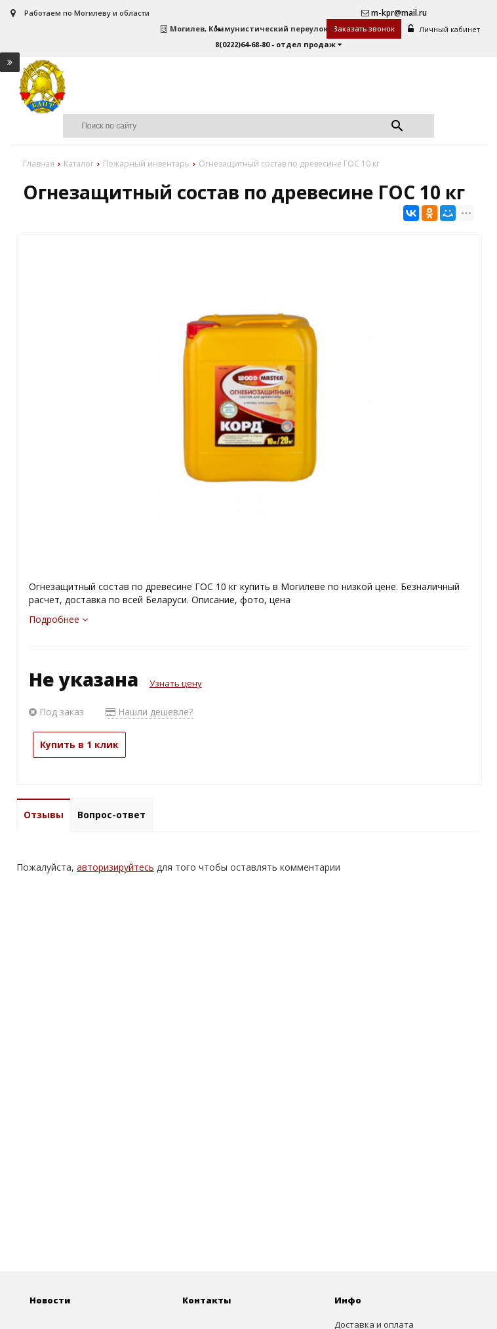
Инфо (347, 1301)
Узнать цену (175, 684)
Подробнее (58, 620)
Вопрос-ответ (111, 815)
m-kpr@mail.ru (394, 12)
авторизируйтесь (115, 868)
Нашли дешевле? (149, 712)
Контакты (206, 1301)
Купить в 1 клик (79, 745)
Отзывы (44, 815)
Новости (50, 1301)
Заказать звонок (364, 28)
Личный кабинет (444, 29)
